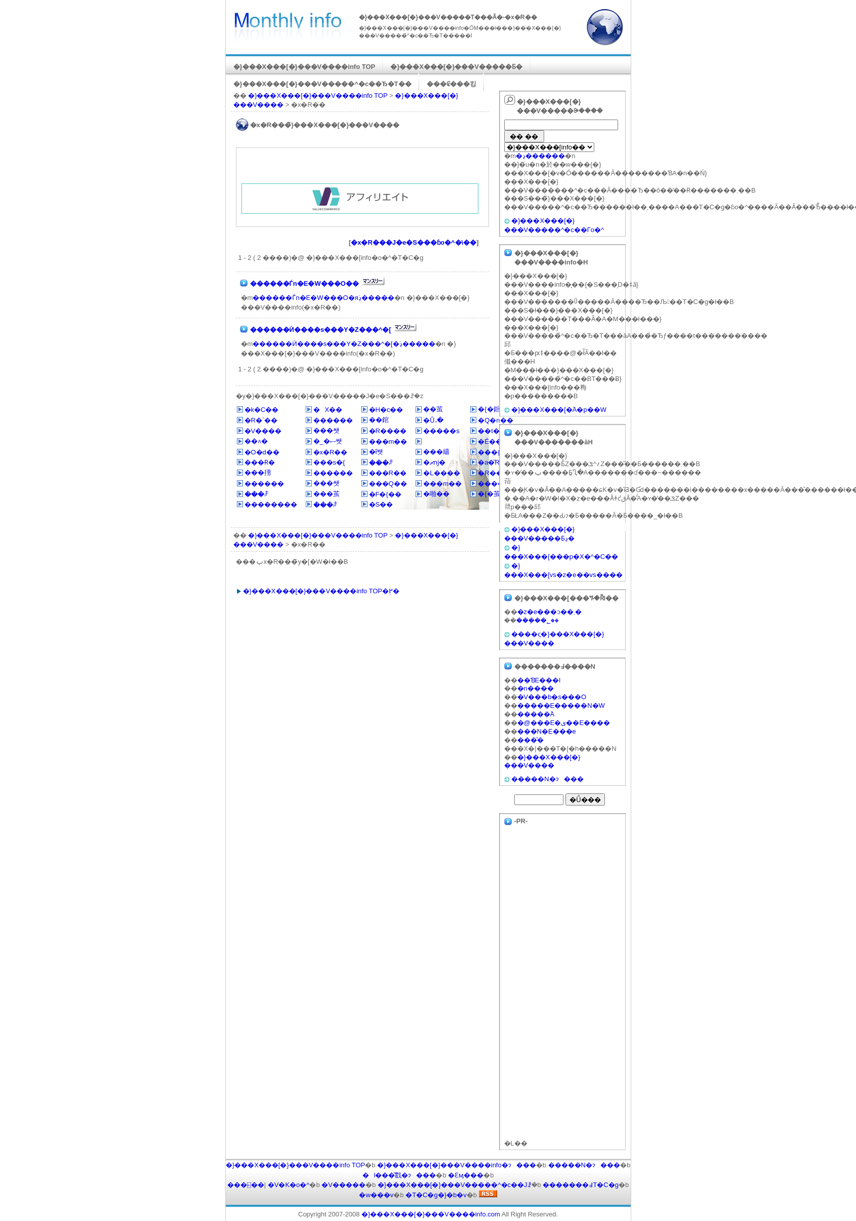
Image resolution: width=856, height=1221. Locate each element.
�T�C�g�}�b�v (436, 1195)
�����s (441, 431)
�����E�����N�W (561, 705)
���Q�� (388, 483)
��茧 (433, 409)
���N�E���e (546, 731)
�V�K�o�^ (289, 1185)
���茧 (326, 494)
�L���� (441, 473)
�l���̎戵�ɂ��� (399, 1175)
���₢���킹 (451, 84)
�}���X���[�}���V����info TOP (304, 66)
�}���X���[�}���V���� (542, 761)
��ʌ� (256, 441)
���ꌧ (381, 463)
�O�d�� (261, 452)
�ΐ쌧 (376, 451)
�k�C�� (261, 409)
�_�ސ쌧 (327, 441)
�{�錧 (489, 409)
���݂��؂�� (537, 620)
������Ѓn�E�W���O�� (304, 283)
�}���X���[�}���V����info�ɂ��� (456, 1165)
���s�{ (329, 462)
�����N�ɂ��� (547, 779)
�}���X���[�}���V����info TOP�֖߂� (321, 591)
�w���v (376, 1195)
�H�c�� (386, 409)
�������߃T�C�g (581, 1185)
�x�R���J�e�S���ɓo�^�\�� (413, 242)
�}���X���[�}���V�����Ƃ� (456, 66)
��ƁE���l (539, 680)
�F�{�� (385, 494)
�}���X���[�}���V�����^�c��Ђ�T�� (322, 84)
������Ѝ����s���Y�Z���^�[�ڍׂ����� (344, 344)
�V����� (343, 1185)
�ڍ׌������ (540, 156)
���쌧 (326, 430)
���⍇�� (245, 1185)
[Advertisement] (359, 168)
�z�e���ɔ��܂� (549, 612)
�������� (270, 504)
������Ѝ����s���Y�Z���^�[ (320, 329)
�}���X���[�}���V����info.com (430, 1214)
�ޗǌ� (434, 462)
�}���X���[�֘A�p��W (558, 409)
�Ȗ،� (433, 420)
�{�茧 (489, 494)
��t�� (492, 431)
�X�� (328, 409)
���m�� (388, 441)
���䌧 (436, 451)
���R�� (387, 473)
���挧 (257, 472)
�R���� (387, 431)
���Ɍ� (259, 462)
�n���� (535, 688)
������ (333, 420)
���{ (489, 452)
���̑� (530, 740)
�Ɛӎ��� (465, 1175)
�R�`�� (261, 420)
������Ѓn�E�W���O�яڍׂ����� (323, 297)
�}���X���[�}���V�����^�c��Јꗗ (455, 1185)
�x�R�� (330, 452)
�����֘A (536, 714)
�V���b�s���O (552, 697)
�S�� (381, 504)
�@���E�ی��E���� (563, 723)
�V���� (263, 431)
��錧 (379, 420)
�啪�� (436, 494)
